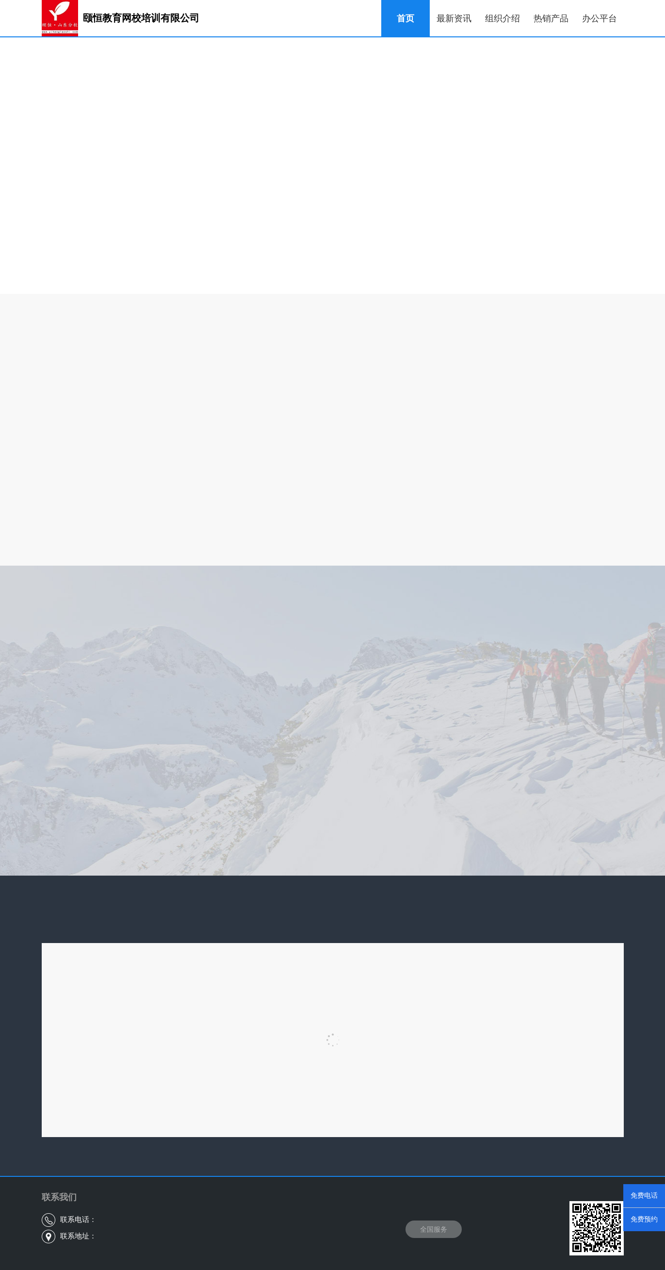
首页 (405, 18)
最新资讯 (454, 18)
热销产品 (551, 18)
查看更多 (332, 263)
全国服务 (433, 1229)
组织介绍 (502, 18)
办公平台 (599, 18)
